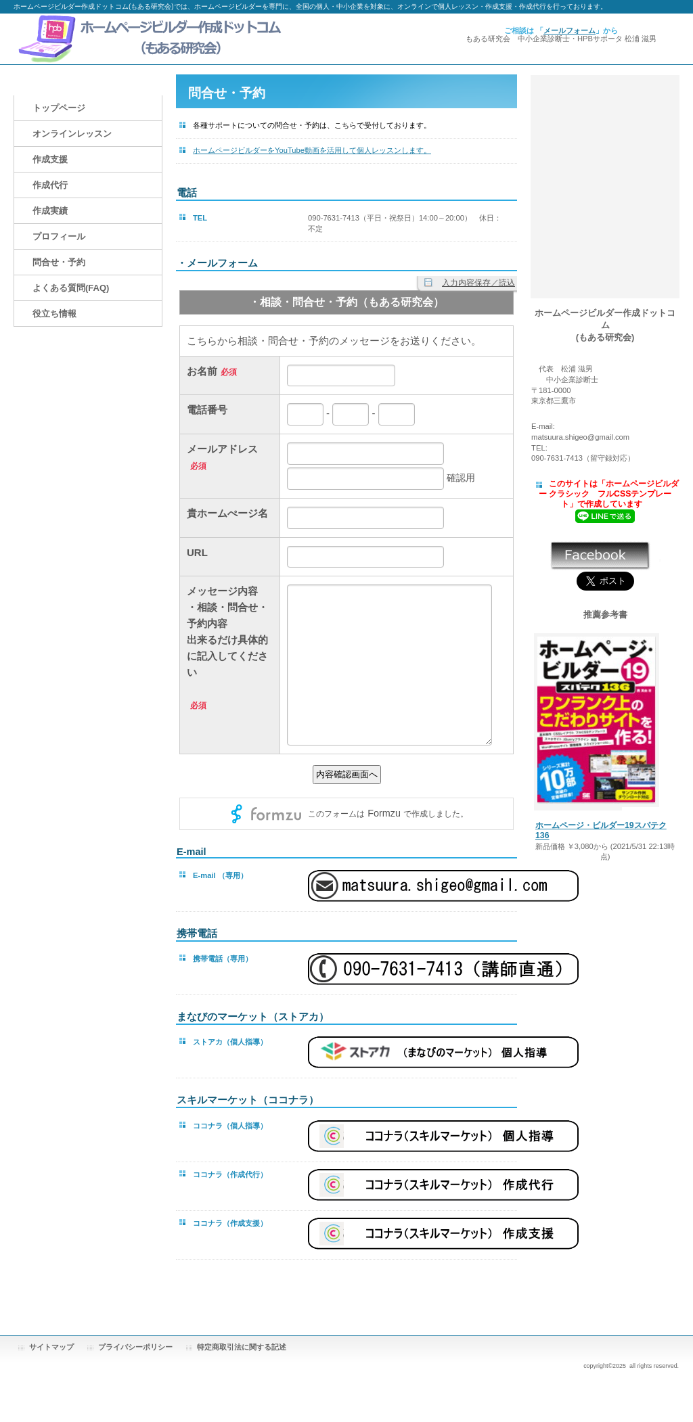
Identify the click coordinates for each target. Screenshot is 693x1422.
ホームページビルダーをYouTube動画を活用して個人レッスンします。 (312, 150)
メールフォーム (569, 30)
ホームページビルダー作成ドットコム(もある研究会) (149, 39)
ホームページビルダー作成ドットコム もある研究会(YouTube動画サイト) (605, 159)
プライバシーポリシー (135, 1347)
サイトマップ (51, 1347)
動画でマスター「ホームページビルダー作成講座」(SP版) (605, 105)
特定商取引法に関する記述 (241, 1347)
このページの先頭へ (474, 1294)
